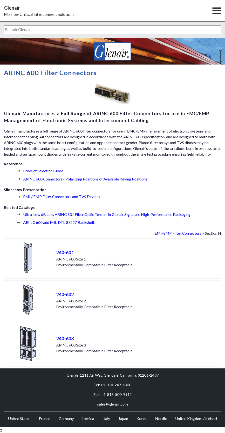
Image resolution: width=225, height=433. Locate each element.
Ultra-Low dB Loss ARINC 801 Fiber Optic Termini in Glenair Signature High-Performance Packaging (107, 214)
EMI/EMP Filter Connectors (178, 233)
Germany (66, 418)
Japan (123, 418)
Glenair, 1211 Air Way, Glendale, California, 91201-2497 (113, 375)
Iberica (88, 418)
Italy (106, 418)
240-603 (65, 338)
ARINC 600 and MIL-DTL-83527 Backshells (59, 222)
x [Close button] (1, 430)
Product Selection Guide (43, 170)
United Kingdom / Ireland (196, 418)
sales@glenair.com (112, 404)
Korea (141, 418)
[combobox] (112, 30)
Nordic (161, 418)
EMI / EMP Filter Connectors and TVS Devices (61, 196)
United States (19, 418)
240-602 (65, 294)
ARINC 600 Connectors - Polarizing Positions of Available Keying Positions (85, 179)
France (44, 418)
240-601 (65, 252)
